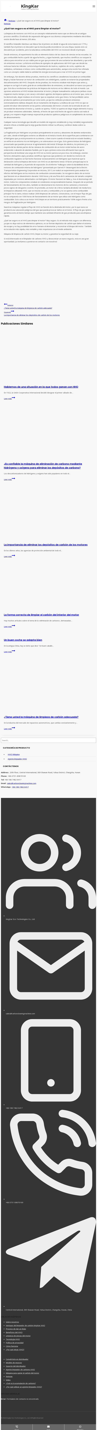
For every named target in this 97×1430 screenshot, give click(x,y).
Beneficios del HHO (14, 1332)
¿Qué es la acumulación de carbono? (21, 1383)
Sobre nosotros (12, 1322)
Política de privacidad (14, 1342)
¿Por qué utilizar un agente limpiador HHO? (24, 1387)
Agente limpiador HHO (17, 759)
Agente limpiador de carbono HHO (20, 1369)
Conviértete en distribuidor (17, 1359)
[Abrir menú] (94, 6)
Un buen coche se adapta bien (23, 640)
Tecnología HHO (13, 1339)
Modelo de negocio (14, 1362)
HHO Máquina (14, 754)
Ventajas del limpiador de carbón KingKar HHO (25, 1325)
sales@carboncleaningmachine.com (21, 783)
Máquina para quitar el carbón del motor (22, 1373)
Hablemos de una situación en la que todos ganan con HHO (41, 386)
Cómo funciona (12, 1346)
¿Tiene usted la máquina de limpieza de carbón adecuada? (48, 305)
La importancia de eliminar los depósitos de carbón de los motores (48, 312)
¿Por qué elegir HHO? (15, 1349)
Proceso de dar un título (16, 1329)
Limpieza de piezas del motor (18, 1335)
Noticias (7, 23)
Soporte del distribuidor (16, 1366)
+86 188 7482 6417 (20, 787)
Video (8, 1380)
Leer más (9, 398)
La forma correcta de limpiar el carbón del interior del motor (41, 614)
